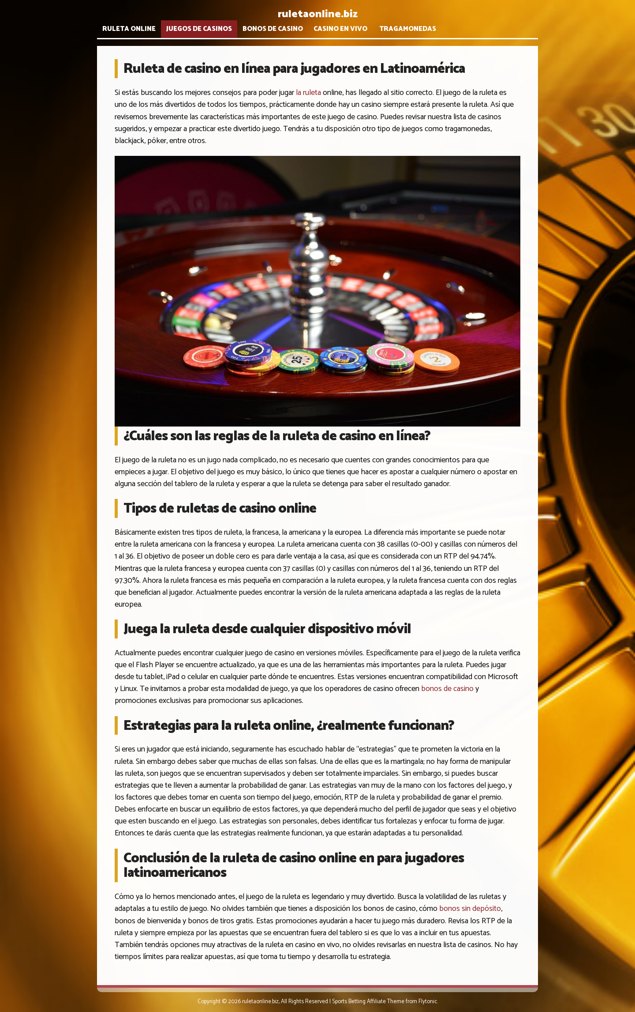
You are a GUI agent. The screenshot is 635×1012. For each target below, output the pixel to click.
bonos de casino (447, 688)
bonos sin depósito (470, 908)
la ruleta (308, 92)
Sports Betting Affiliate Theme (368, 1001)
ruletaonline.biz (318, 14)
